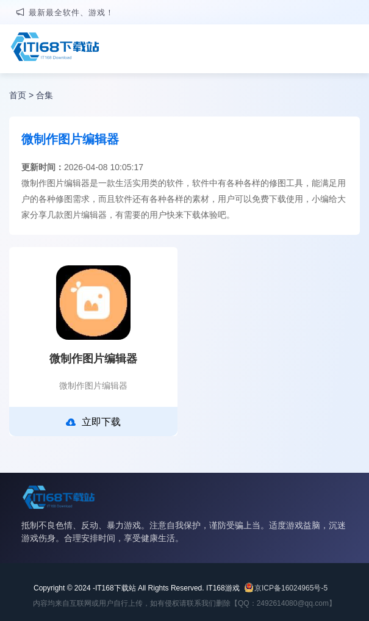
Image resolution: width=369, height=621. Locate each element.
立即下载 (93, 422)
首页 (17, 95)
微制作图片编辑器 (93, 359)
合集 (44, 95)
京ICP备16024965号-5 (291, 588)
